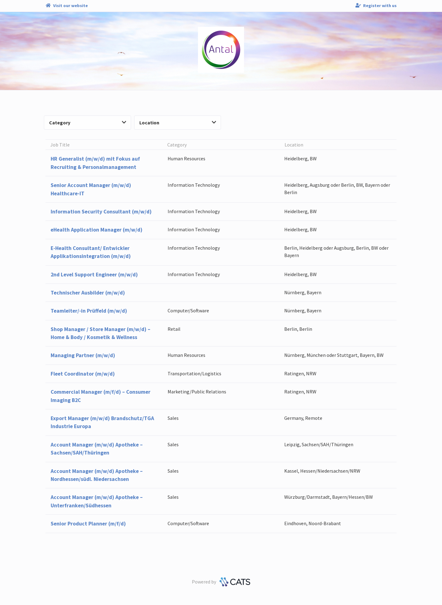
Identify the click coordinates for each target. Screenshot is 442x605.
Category (87, 122)
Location (177, 122)
